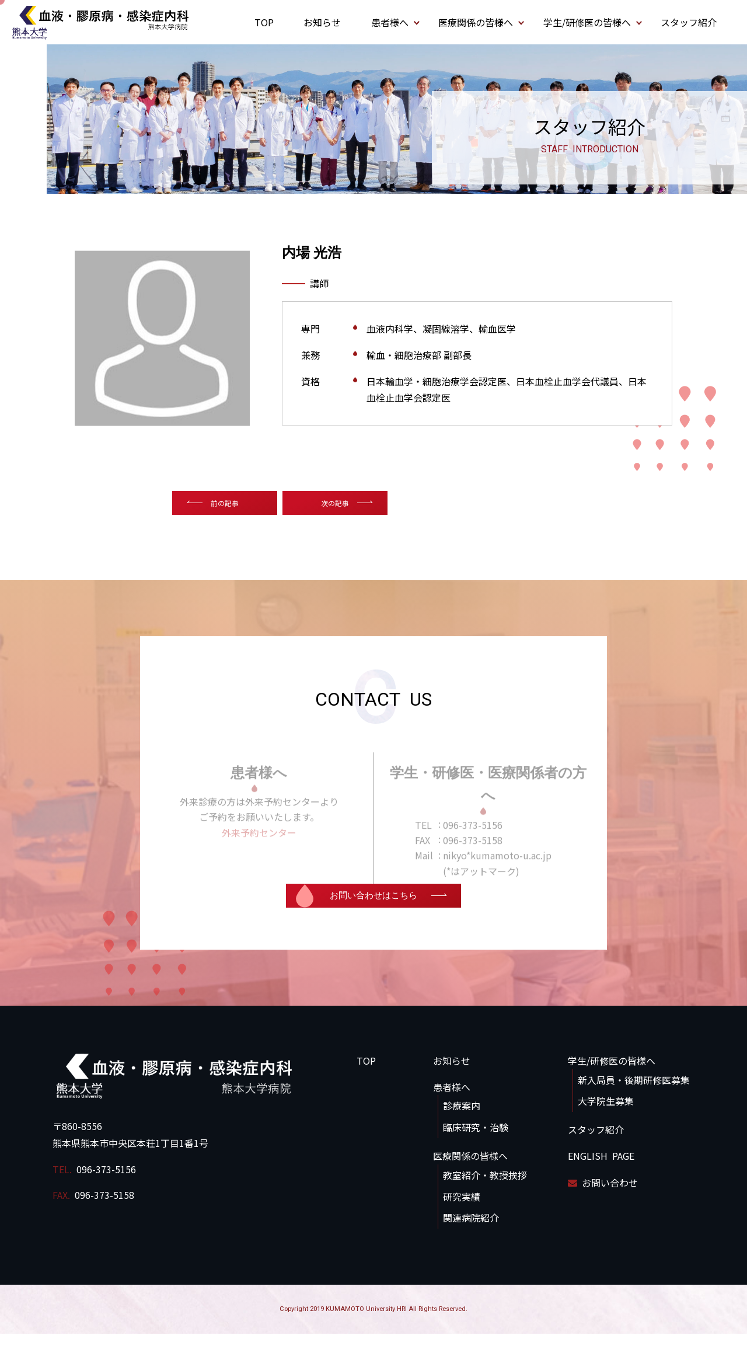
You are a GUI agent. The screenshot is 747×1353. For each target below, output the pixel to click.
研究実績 (461, 1215)
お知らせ (322, 22)
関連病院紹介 (471, 1237)
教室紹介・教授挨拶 (485, 1194)
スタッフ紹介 (689, 22)
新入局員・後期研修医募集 (634, 1099)
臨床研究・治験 (475, 1146)
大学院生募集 (606, 1120)
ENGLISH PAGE (601, 1175)
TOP (264, 22)
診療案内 (461, 1125)
